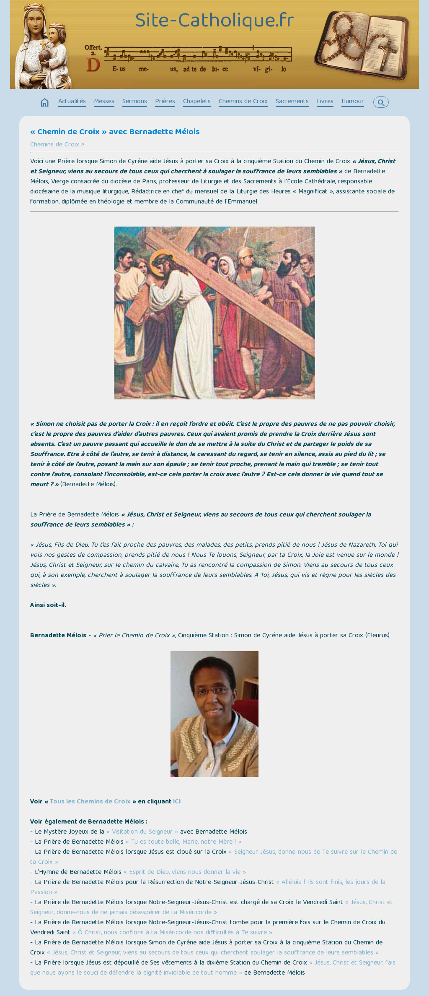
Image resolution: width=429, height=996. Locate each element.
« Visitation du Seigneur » (142, 832)
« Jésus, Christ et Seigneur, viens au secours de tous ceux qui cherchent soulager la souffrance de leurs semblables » (213, 953)
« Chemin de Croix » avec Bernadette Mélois (115, 132)
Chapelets (197, 102)
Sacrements (292, 102)
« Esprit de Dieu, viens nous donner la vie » (185, 873)
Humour (352, 102)
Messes (104, 102)
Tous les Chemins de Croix (90, 802)
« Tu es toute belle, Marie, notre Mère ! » (183, 842)
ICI (177, 802)
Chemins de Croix (243, 102)
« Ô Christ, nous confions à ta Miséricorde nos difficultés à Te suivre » (172, 933)
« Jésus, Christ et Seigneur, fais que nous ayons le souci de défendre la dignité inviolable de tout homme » (212, 968)
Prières (165, 102)
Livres (325, 102)
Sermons (134, 102)
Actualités (72, 102)
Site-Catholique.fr (214, 22)
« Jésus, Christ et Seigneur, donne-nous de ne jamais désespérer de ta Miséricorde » (211, 908)
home (44, 102)
